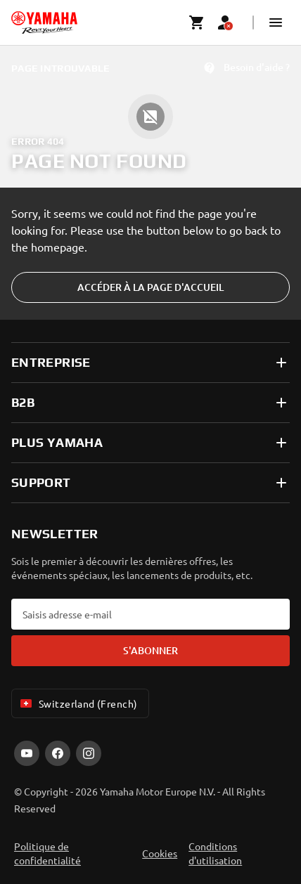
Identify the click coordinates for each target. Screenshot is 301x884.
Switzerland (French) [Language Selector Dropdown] (77, 703)
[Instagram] (88, 753)
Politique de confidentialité (47, 853)
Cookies (159, 853)
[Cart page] (196, 22)
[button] (276, 22)
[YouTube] (26, 753)
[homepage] (44, 22)
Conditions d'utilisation (215, 853)
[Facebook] (57, 753)
